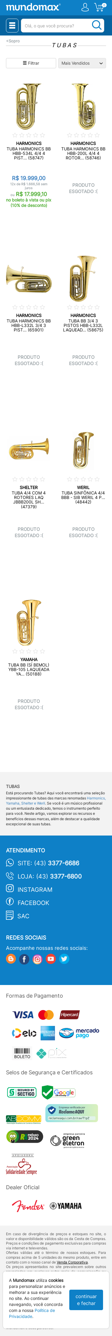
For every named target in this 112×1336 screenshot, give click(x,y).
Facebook (33, 903)
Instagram (35, 889)
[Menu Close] (12, 25)
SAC (23, 916)
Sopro (14, 41)
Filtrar (31, 63)
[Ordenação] (82, 63)
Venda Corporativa (72, 1262)
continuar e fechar (86, 1299)
